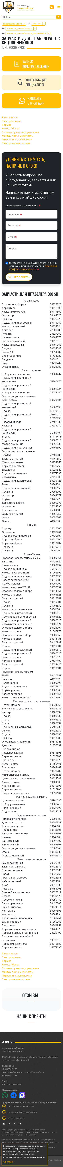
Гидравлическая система (17, 139)
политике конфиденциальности (18, 1154)
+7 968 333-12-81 (9, 1075)
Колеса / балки (10, 128)
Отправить (19, 277)
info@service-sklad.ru (12, 1084)
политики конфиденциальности (33, 267)
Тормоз (6, 124)
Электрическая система (16, 143)
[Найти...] (31, 17)
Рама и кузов (10, 117)
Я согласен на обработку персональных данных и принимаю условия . (33, 266)
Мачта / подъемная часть (17, 136)
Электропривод (11, 121)
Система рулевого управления (20, 132)
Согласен (8, 1161)
